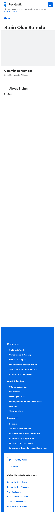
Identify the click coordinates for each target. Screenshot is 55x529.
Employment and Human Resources (25, 401)
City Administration (27, 9)
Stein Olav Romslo (10, 11)
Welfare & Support (17, 359)
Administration (13, 9)
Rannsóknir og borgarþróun (21, 438)
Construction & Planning (20, 355)
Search (14, 466)
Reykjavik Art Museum (17, 506)
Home (5, 9)
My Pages (22, 460)
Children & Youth (16, 350)
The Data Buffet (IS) (16, 501)
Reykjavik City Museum (18, 487)
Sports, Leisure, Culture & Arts (23, 369)
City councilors (41, 9)
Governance (14, 391)
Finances (13, 406)
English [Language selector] (9, 459)
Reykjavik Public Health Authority (24, 433)
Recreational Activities (17, 496)
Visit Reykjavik (14, 492)
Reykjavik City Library (17, 482)
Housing (13, 424)
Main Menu (50, 4)
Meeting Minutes (17, 396)
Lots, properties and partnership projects (28, 448)
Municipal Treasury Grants (21, 443)
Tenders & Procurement (20, 428)
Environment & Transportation (23, 364)
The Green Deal (16, 411)
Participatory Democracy (20, 374)
